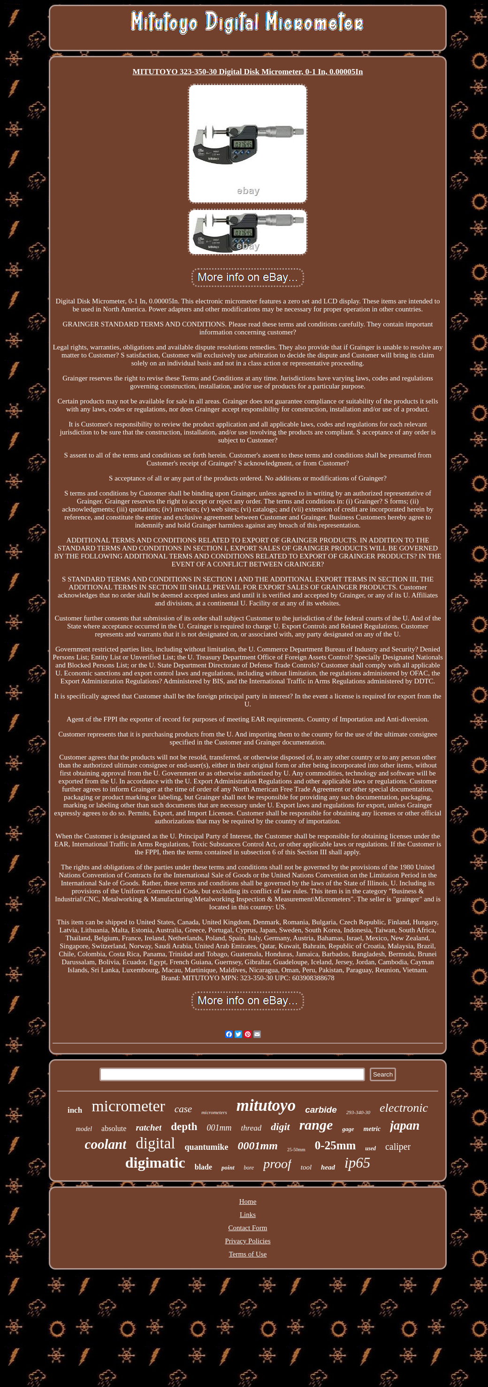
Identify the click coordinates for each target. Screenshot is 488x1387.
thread (251, 1128)
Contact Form (248, 1228)
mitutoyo (266, 1105)
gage (348, 1128)
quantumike (207, 1147)
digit (280, 1126)
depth (184, 1126)
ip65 (357, 1163)
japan (404, 1125)
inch (75, 1110)
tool (306, 1167)
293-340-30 (358, 1112)
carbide (321, 1110)
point (227, 1167)
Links (248, 1214)
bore (249, 1167)
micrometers (214, 1112)
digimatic (155, 1162)
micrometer (128, 1106)
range (316, 1124)
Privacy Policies (247, 1241)
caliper (398, 1146)
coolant (106, 1144)
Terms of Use (248, 1254)
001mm (219, 1127)
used (370, 1148)
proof (277, 1163)
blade (203, 1167)
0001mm (258, 1145)
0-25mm (335, 1145)
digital (155, 1143)
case (183, 1109)
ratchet (148, 1127)
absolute (113, 1128)
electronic (404, 1108)
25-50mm (296, 1149)
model (84, 1128)
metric (372, 1128)
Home (248, 1201)
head (328, 1167)
